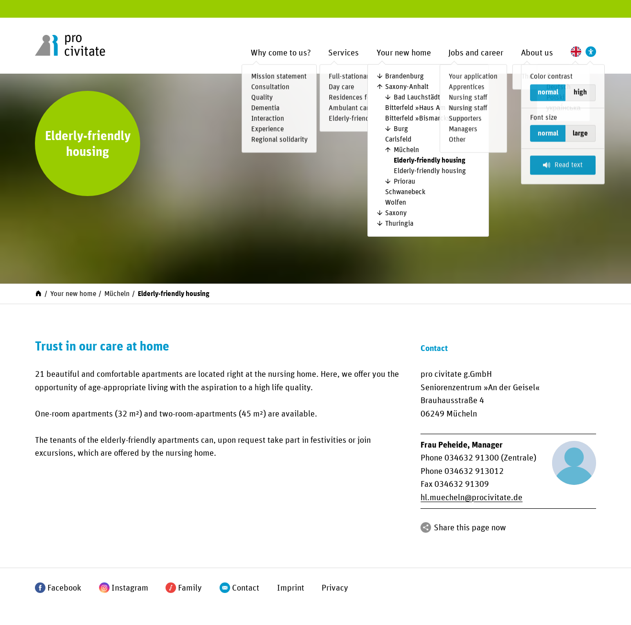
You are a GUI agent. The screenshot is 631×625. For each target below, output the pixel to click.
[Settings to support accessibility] (591, 51)
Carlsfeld (398, 139)
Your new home (403, 52)
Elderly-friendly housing (429, 160)
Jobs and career (475, 52)
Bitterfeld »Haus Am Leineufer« (432, 107)
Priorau (404, 181)
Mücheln (406, 150)
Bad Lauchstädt (417, 97)
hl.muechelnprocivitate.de (471, 497)
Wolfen (395, 202)
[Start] (38, 292)
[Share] (426, 527)
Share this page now (470, 527)
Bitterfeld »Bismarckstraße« (427, 118)
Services (343, 52)
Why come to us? (281, 52)
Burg (401, 128)
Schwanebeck (405, 192)
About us (537, 52)
